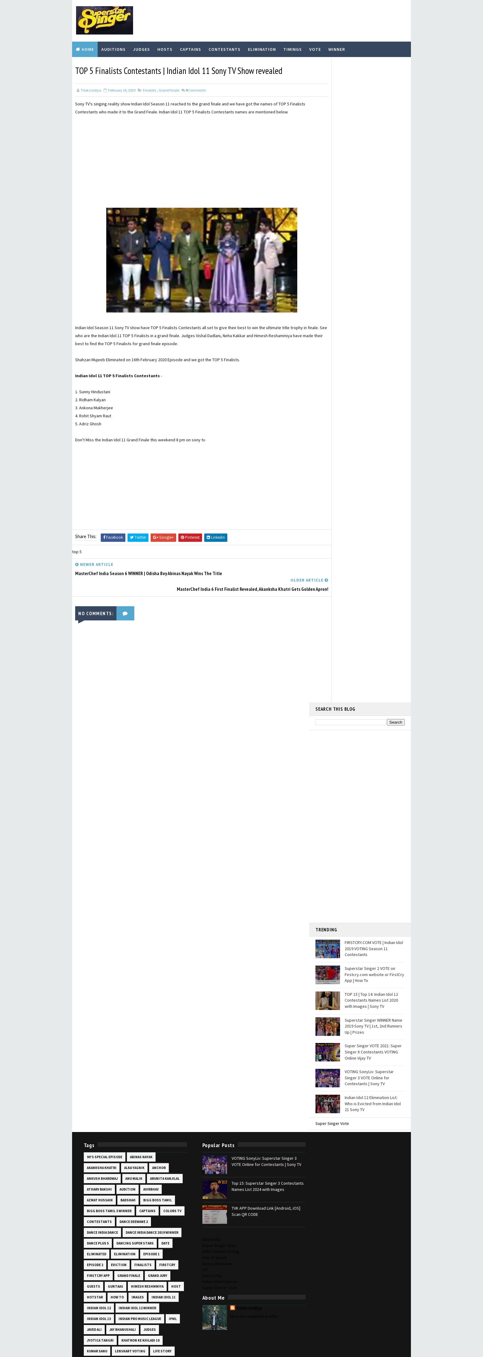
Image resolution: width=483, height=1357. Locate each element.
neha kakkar (97, 1008)
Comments (196, 88)
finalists (149, 88)
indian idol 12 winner (105, 890)
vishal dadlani (155, 1278)
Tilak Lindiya (349, 773)
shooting (160, 1127)
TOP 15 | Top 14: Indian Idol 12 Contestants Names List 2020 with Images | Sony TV (371, 354)
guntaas (114, 857)
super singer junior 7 (139, 1192)
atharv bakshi (135, 749)
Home (88, 48)
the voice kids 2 (100, 1246)
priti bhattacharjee (119, 1041)
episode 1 (123, 825)
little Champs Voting (320, 716)
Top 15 (130, 1256)
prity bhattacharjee (104, 1051)
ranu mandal (97, 1062)
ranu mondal (127, 1062)
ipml (140, 900)
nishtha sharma (129, 1008)
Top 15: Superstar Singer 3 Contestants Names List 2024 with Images (253, 750)
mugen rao (153, 997)
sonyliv (114, 1149)
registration (158, 1062)
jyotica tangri (153, 911)
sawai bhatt (158, 1105)
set (150, 1116)
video (108, 1278)
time (125, 1246)
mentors (94, 954)
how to (133, 868)
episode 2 (147, 825)
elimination (97, 825)
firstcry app (97, 846)
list (90, 944)
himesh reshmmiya (146, 857)
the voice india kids (140, 1235)
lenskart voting (101, 933)
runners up (96, 1073)
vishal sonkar (98, 1289)
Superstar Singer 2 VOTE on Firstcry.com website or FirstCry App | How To (374, 328)
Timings (292, 48)
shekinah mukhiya (102, 1127)
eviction (94, 836)
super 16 (115, 1170)
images (154, 868)
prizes (137, 1051)
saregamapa (122, 1084)
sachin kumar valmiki (133, 1073)
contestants (148, 782)
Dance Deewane (316, 728)
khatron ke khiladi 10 (105, 922)
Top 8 (108, 1267)
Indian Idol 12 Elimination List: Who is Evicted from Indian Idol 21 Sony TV (373, 457)
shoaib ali (134, 1127)
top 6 (90, 1267)
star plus (156, 1149)
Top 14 (110, 1256)
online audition (129, 1019)
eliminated (156, 814)
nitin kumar (97, 1019)
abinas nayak (140, 717)
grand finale (169, 88)
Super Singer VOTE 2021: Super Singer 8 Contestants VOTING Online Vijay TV (373, 406)
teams (133, 1224)
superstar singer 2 (143, 1202)
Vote (315, 48)
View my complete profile (353, 781)
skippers (94, 1138)
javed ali (159, 900)
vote (140, 1289)
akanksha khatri (101, 728)
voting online (99, 1300)
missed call (120, 954)
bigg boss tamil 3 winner (144, 771)
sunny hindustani (136, 1159)
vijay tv (127, 1278)
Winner (336, 48)
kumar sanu (142, 922)
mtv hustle (135, 976)
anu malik (132, 739)
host (90, 868)
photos (161, 1030)
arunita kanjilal (101, 749)
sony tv (93, 1149)
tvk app (127, 1267)
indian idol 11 (98, 879)
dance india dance (137, 793)
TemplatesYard (122, 1340)
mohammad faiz (151, 954)
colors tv (119, 782)
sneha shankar (123, 1138)
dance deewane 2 (100, 793)
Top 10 (165, 1246)
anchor (158, 728)
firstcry (142, 836)
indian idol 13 (143, 890)
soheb (149, 1138)
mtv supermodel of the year (111, 997)
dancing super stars (104, 814)
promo (156, 1051)
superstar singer (102, 1202)
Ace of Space (314, 722)
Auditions (113, 48)
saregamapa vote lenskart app (113, 1105)
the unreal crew (100, 1235)
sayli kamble (97, 1116)
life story (133, 933)
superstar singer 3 (103, 1213)
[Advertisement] (190, 157)
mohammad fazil (100, 965)
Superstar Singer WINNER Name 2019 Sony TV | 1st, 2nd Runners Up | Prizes (373, 380)
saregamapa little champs (109, 1095)
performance (135, 1030)
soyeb (134, 1149)
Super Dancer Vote (319, 752)
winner (92, 1310)
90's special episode (103, 717)
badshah (150, 760)
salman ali (95, 1084)
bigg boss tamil (100, 771)
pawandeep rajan (100, 1030)
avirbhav (93, 760)
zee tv (112, 1310)
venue (91, 1278)
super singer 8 (99, 1192)
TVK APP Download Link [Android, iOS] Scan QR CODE (252, 773)
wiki (123, 1300)
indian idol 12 (130, 879)
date (135, 814)
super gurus (142, 1170)
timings (144, 1246)
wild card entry (149, 1300)
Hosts (164, 48)
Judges (141, 48)
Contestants (225, 48)
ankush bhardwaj (101, 739)
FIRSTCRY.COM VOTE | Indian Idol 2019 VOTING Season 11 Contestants (374, 302)
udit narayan (152, 1267)
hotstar (111, 868)
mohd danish (133, 965)
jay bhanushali (99, 911)
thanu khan (157, 1224)
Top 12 (91, 1256)
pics (90, 1041)
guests (92, 857)
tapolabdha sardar (103, 1224)
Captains (190, 48)
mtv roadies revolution (107, 987)
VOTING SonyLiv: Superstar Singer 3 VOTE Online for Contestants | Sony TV (369, 431)
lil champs (159, 933)
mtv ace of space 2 (101, 976)
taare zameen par (143, 1213)
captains (94, 782)
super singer (97, 1181)
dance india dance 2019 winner (112, 803)
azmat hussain (122, 760)
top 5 (167, 1256)
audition (164, 749)
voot (123, 1289)
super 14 (93, 1170)
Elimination (262, 48)
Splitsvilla (310, 704)
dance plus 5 (157, 803)
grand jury (156, 846)
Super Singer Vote (332, 477)
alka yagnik (133, 728)
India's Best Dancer (319, 746)
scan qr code (127, 1116)
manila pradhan (115, 944)
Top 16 (149, 1256)
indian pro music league (107, 900)
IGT (305, 734)
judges (126, 911)
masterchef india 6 (153, 944)
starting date (99, 1159)
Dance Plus (312, 740)
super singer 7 (130, 1181)
